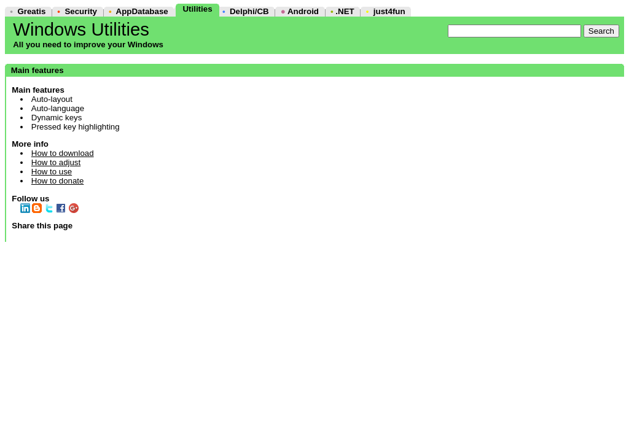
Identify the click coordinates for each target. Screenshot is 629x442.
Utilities (197, 9)
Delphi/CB (249, 11)
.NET (344, 11)
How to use (51, 171)
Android (303, 11)
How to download (62, 153)
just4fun (389, 11)
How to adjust (55, 162)
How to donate (57, 180)
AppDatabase (142, 11)
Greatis (31, 11)
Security (80, 11)
